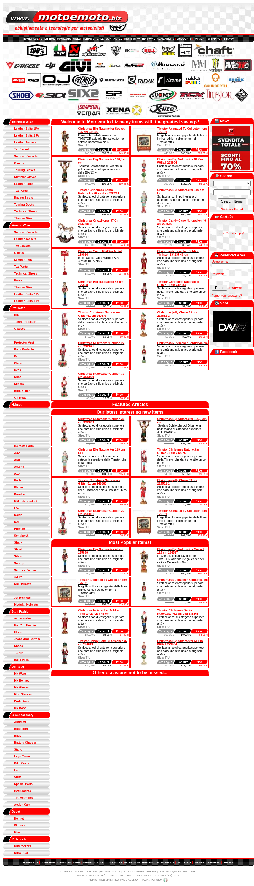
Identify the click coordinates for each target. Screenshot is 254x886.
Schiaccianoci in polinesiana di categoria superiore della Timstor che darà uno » (181, 200)
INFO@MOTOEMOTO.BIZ (181, 871)
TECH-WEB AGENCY (126, 880)
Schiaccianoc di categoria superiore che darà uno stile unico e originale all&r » (180, 169)
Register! (235, 287)
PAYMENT (200, 39)
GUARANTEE (114, 39)
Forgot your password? (227, 295)
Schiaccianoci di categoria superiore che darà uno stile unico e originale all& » (101, 200)
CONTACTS (64, 39)
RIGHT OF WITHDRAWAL (139, 39)
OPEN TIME (48, 39)
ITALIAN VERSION (154, 880)
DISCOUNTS (184, 39)
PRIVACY (228, 39)
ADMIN (93, 880)
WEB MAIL (105, 880)
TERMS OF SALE (93, 39)
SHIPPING (214, 39)
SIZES (77, 39)
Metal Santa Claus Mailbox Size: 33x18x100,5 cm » (99, 259)
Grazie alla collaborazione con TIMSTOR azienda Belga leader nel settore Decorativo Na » (101, 138)
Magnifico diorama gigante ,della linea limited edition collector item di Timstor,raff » (182, 138)
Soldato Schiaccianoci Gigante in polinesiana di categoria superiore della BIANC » (100, 169)
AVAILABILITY (165, 39)
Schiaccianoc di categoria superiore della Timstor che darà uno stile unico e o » (181, 292)
